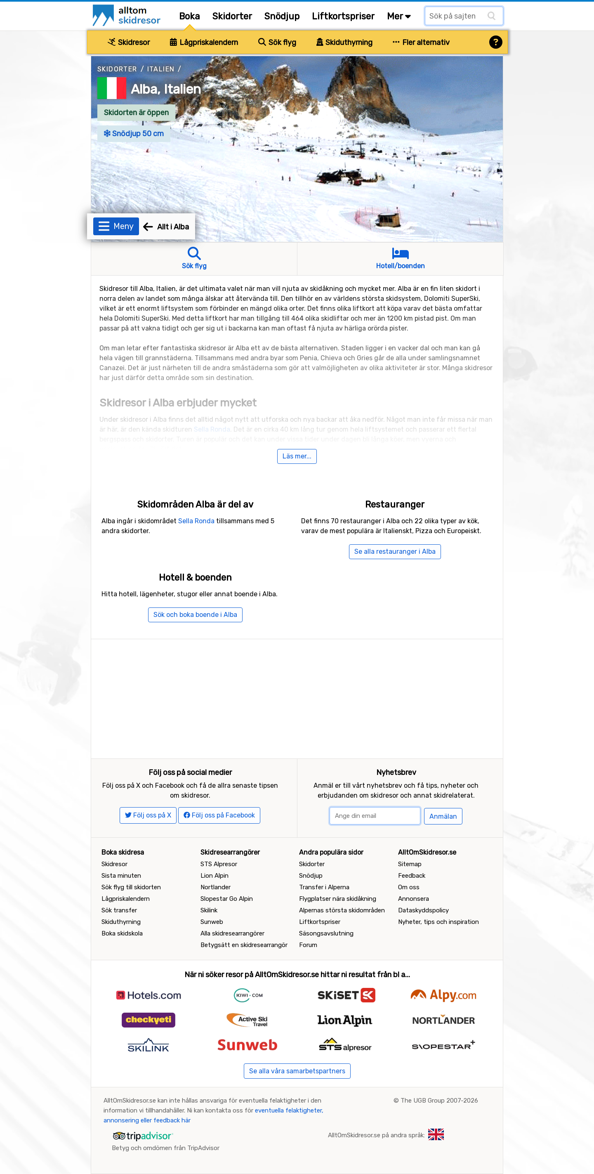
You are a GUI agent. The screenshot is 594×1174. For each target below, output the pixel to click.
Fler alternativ (421, 42)
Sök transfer (119, 910)
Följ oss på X (148, 815)
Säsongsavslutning (326, 933)
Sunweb (211, 922)
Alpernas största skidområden (342, 910)
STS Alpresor (218, 864)
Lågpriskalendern (204, 42)
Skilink (208, 910)
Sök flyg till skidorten (131, 887)
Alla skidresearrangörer (232, 933)
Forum (308, 945)
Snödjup (281, 16)
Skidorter (232, 16)
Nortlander (215, 887)
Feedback (411, 875)
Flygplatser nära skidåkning (337, 898)
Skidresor (129, 42)
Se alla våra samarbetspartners (297, 1071)
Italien (161, 69)
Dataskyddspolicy (423, 910)
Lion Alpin (214, 875)
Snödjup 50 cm (134, 133)
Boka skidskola (122, 933)
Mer (399, 16)
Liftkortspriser (343, 16)
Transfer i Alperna (324, 887)
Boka (189, 16)
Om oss (409, 887)
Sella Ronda (212, 429)
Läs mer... (297, 456)
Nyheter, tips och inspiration (438, 922)
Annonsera (413, 898)
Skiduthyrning (344, 42)
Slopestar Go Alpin (226, 898)
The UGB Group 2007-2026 (439, 1100)
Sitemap (410, 864)
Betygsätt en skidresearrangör (244, 945)
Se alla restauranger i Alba (395, 551)
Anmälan (443, 816)
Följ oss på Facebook (219, 815)
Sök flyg (277, 42)
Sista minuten (121, 875)
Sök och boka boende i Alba (195, 615)
